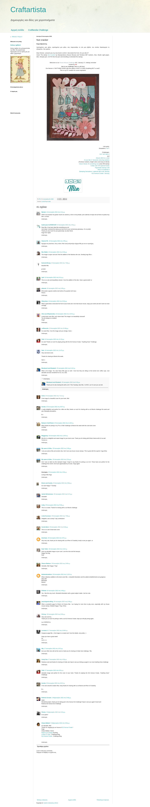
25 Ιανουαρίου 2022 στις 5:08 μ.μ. (62, 483)
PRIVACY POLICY (17, 36)
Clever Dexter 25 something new (89, 164)
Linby (43, 505)
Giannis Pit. (44, 241)
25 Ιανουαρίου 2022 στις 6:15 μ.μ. (71, 382)
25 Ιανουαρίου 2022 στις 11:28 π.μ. (64, 423)
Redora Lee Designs (47, 732)
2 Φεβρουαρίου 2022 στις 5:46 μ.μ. (61, 697)
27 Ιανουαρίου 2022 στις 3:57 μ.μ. (53, 648)
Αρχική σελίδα (17, 30)
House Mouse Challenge (67, 62)
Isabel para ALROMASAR (48, 225)
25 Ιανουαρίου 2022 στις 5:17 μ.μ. (63, 494)
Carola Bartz (45, 527)
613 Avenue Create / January (100, 173)
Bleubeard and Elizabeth (48, 368)
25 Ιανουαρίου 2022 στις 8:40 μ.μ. (58, 527)
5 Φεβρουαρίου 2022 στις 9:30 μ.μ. (60, 723)
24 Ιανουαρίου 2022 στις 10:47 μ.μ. (65, 314)
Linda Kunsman (46, 516)
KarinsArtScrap (46, 263)
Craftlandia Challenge (38, 30)
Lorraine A (44, 630)
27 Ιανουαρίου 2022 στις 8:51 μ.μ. (54, 670)
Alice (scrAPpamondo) (48, 314)
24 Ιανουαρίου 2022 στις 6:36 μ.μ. (57, 252)
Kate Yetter (44, 549)
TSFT (107, 148)
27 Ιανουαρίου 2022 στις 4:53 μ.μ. (57, 659)
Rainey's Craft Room (47, 423)
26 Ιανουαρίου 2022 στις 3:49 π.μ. (60, 563)
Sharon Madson (46, 563)
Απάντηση (44, 219)
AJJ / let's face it (104, 154)
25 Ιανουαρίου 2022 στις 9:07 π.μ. (55, 407)
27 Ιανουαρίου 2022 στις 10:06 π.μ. (58, 630)
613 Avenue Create (67, 727)
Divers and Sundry (46, 483)
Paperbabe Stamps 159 (102, 167)
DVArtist (43, 590)
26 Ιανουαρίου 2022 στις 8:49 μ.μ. (63, 601)
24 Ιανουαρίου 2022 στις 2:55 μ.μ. (58, 241)
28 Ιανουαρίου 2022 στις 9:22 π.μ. (55, 683)
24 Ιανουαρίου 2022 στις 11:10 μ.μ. (54, 339)
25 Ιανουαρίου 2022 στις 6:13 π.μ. (66, 368)
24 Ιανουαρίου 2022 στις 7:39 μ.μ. (60, 263)
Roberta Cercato (46, 697)
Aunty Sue (44, 659)
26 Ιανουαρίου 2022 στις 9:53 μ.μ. (56, 614)
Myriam (43, 212)
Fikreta (43, 712)
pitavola (43, 288)
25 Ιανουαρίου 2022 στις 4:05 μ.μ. (57, 472)
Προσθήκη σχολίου (42, 746)
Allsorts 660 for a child (102, 158)
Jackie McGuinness (47, 494)
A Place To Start (46, 734)
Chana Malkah (45, 723)
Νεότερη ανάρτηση (42, 800)
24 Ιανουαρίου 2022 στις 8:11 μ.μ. (54, 277)
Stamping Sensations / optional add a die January (94, 171)
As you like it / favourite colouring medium (96, 160)
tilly (42, 648)
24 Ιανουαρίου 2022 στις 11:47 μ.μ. (54, 350)
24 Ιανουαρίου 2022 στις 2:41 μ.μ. (55, 212)
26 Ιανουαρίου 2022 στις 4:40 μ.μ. (56, 590)
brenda (43, 407)
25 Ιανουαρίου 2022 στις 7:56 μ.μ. (60, 516)
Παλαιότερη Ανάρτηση (103, 800)
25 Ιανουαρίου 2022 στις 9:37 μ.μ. (57, 538)
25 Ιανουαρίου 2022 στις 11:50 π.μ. (58, 435)
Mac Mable (44, 252)
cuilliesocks (45, 328)
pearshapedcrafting (47, 601)
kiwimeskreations (46, 574)
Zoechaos (44, 538)
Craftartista (28, 10)
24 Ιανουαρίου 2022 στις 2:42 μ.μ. (66, 225)
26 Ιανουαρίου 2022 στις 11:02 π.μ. (62, 574)
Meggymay (44, 435)
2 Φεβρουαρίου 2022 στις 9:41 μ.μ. (55, 712)
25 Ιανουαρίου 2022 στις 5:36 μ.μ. (54, 505)
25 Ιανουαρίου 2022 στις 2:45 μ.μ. (62, 448)
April (42, 277)
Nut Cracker (51, 55)
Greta (43, 396)
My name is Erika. (46, 448)
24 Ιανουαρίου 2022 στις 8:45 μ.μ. (56, 288)
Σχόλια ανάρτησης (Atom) (51, 803)
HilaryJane (44, 301)
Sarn (42, 350)
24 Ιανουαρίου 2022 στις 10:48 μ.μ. (58, 328)
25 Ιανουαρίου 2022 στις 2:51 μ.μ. (62, 459)
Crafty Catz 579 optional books (100, 165)
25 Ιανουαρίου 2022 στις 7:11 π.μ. (54, 396)
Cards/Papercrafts (46, 201)
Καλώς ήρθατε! (15, 45)
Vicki (42, 339)
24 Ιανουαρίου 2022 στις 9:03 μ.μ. (57, 301)
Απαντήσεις (46, 379)
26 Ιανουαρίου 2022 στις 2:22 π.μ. (58, 549)
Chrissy (43, 614)
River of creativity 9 (103, 169)
